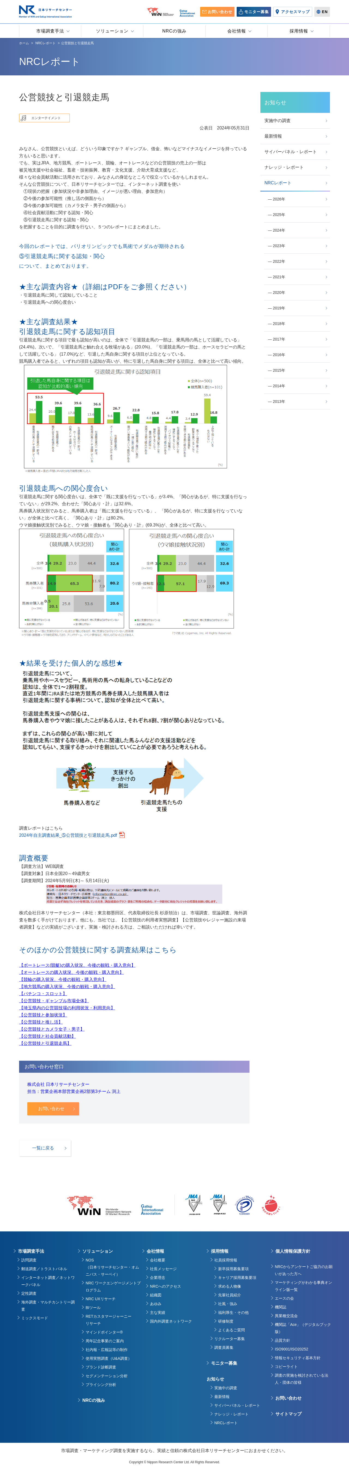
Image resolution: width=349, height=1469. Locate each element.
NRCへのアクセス (165, 1286)
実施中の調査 (225, 1388)
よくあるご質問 (231, 1330)
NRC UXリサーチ (101, 1299)
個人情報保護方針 (292, 1251)
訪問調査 (29, 1260)
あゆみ (155, 1304)
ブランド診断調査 (101, 1367)
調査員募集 (223, 1347)
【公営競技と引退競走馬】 (45, 1043)
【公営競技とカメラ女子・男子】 (52, 1029)
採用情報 (219, 1251)
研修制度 (225, 1321)
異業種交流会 (286, 1316)
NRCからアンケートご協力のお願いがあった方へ (304, 1270)
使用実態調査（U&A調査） (109, 1358)
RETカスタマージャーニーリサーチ (108, 1320)
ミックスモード (34, 1318)
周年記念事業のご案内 (105, 1341)
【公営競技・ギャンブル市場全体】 (54, 1000)
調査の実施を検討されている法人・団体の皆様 (301, 1379)
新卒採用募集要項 (233, 1269)
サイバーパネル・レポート (237, 1405)
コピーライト (286, 1366)
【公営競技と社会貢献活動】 (47, 1036)
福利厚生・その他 (233, 1312)
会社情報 (155, 1251)
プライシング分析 (101, 1384)
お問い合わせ (288, 1398)
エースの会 (284, 1298)
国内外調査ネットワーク (171, 1321)
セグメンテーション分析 (107, 1376)
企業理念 (157, 1277)
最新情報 (222, 1396)
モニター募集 (224, 1363)
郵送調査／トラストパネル (44, 1269)
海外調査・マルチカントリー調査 (48, 1305)
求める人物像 (229, 1286)
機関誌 (280, 1307)
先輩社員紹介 (229, 1295)
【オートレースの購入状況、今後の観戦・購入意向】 (71, 972)
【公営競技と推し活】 (41, 1022)
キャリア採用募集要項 (237, 1277)
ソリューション (97, 1251)
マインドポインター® (104, 1332)
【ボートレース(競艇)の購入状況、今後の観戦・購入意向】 (77, 965)
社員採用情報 (225, 1260)
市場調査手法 (31, 1251)
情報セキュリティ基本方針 (298, 1358)
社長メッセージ (163, 1269)
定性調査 (29, 1293)
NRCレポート (226, 1423)
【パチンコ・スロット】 (43, 993)
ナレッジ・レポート (231, 1414)
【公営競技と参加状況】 (43, 1015)
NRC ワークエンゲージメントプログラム (113, 1286)
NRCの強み (93, 1400)
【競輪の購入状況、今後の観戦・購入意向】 (62, 979)
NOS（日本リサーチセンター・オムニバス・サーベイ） (112, 1267)
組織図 (155, 1295)
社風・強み (227, 1304)
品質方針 (282, 1340)
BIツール (93, 1307)
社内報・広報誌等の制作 (107, 1349)
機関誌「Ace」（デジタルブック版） (303, 1328)
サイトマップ (288, 1414)
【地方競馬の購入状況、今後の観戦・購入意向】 (67, 986)
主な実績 (157, 1312)
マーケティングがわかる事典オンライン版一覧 (303, 1286)
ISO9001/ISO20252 (291, 1349)
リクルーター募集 (229, 1339)
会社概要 (157, 1260)
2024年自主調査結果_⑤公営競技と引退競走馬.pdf (68, 835)
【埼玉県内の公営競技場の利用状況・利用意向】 (67, 1008)
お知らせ (215, 1379)
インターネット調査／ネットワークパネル (48, 1281)
